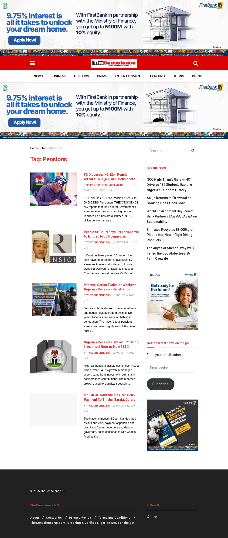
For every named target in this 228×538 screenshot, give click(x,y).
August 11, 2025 (94, 190)
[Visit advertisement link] (114, 28)
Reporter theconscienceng (105, 185)
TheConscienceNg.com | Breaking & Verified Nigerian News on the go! (82, 522)
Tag (44, 148)
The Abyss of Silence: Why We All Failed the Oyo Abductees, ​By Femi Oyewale (171, 253)
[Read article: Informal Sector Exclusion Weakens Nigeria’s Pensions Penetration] (53, 299)
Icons (179, 76)
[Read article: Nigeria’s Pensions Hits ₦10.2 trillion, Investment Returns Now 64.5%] (53, 356)
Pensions (56, 148)
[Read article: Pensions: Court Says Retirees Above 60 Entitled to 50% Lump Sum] (53, 246)
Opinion (198, 76)
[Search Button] (195, 63)
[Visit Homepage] (114, 63)
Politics (81, 76)
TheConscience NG (99, 242)
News (38, 76)
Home (34, 148)
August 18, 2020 (123, 295)
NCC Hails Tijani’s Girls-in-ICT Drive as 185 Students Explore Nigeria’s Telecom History (169, 185)
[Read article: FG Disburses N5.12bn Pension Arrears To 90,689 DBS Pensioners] (53, 189)
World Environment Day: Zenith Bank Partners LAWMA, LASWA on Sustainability (172, 216)
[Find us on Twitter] (156, 518)
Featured (158, 76)
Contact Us (54, 517)
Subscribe (160, 384)
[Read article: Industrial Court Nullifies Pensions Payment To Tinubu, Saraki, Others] (53, 409)
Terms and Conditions (114, 517)
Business (58, 76)
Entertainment (128, 76)
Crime (102, 76)
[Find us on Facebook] (148, 518)
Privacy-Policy (80, 517)
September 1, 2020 (125, 242)
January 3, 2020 (124, 405)
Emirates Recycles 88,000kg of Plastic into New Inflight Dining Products (170, 235)
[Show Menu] (32, 63)
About (34, 517)
